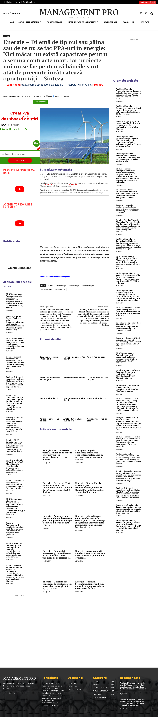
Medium (58, 96)
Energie (6, 36)
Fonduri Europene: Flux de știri (74, 399)
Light (50, 96)
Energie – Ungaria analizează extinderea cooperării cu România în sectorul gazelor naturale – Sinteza (89, 455)
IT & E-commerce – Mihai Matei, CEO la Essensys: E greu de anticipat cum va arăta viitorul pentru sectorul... (15, 343)
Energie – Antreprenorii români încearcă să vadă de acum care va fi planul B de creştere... (90, 554)
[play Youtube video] (19, 189)
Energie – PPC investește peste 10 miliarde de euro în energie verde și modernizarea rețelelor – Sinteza (57, 455)
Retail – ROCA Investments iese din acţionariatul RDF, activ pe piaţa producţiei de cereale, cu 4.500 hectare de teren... (14, 446)
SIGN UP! (20, 160)
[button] (151, 13)
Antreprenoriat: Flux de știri (49, 420)
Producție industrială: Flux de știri (50, 378)
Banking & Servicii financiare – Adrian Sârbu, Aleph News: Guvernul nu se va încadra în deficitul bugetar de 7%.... (15, 382)
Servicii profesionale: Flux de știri (50, 358)
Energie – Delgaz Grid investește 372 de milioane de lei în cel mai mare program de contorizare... (57, 554)
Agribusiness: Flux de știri (97, 420)
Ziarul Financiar (14, 96)
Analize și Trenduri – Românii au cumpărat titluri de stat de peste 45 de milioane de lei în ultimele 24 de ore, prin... (128, 110)
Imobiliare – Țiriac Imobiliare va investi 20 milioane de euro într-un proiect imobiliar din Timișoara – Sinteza (127, 194)
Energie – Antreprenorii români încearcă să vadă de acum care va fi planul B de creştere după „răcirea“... (14, 529)
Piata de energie (60, 286)
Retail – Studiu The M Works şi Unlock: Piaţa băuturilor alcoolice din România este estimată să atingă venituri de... (15, 466)
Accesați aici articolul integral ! (55, 276)
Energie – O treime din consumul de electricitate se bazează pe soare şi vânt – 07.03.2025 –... (57, 585)
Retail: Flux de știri (96, 357)
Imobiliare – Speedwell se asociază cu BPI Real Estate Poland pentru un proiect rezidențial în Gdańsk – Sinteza (128, 327)
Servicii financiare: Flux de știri (74, 358)
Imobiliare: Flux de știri (74, 377)
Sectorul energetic (88, 286)
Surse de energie (46, 289)
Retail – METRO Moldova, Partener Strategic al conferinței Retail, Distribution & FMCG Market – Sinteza (128, 374)
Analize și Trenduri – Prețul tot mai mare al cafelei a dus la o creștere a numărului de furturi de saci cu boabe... (128, 157)
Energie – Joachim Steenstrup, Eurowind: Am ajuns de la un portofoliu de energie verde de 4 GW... (89, 585)
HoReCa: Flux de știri (49, 398)
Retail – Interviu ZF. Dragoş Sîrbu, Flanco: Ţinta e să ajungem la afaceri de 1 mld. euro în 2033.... (15, 485)
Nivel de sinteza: (39, 96)
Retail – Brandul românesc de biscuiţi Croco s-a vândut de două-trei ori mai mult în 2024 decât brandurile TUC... (15, 363)
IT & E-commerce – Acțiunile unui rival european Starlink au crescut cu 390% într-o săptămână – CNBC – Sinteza (126, 358)
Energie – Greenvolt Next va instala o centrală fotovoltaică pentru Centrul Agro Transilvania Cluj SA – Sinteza (57, 488)
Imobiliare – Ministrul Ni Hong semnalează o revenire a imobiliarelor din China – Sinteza (127, 388)
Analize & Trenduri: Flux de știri (72, 420)
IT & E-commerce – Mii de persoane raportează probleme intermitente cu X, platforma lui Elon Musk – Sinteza (128, 312)
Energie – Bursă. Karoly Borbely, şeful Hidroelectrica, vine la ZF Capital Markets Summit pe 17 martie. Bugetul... (89, 488)
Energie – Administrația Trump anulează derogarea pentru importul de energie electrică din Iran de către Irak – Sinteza (128, 509)
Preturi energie (74, 286)
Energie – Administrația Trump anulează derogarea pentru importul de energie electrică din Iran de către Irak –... (57, 520)
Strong (66, 96)
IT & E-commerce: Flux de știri (97, 378)
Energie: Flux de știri (96, 398)
